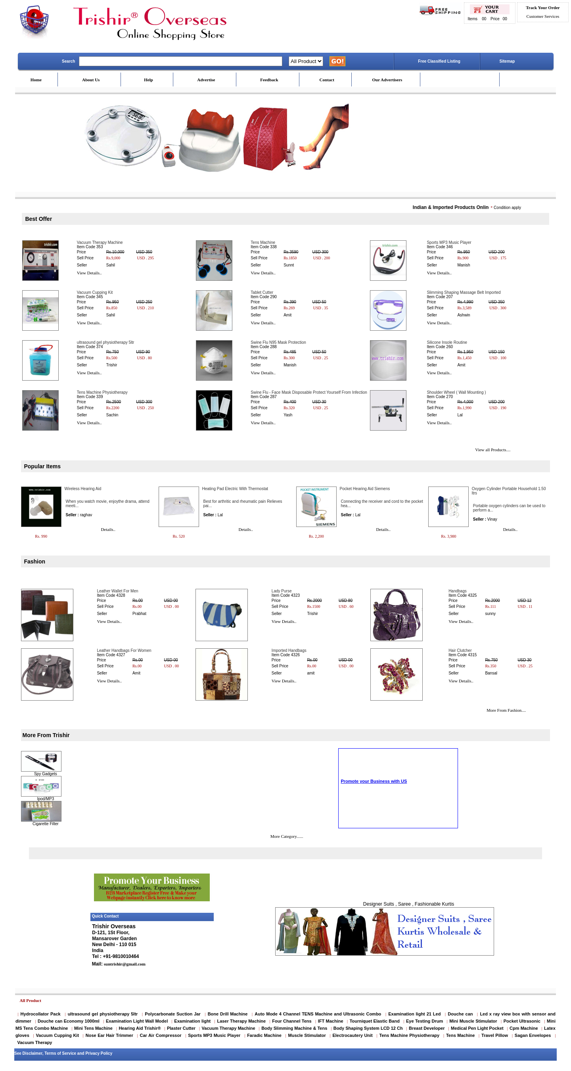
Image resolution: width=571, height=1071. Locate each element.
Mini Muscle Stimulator (473, 1021)
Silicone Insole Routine (447, 342)
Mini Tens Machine (93, 1028)
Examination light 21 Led (414, 1014)
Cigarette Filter (46, 824)
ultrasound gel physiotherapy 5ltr (105, 342)
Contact (327, 79)
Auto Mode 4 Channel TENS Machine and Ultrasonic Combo (318, 1014)
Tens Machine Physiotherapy (102, 392)
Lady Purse (282, 591)
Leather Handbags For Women (124, 650)
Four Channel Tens (291, 1021)
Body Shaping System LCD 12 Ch (368, 1028)
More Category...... (286, 836)
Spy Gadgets (45, 774)
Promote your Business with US (374, 810)
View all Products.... (492, 449)
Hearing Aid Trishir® (140, 1028)
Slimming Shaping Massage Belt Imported (463, 292)
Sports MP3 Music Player (449, 242)
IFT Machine (330, 1021)
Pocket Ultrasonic (522, 1021)
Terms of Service (60, 1053)
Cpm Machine (524, 1028)
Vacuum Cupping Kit (95, 292)
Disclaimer (32, 1053)
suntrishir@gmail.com (124, 964)
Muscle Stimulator (307, 1035)
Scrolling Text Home (360, 814)
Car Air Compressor (160, 1035)
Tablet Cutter (262, 292)
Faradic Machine (264, 1035)
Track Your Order (543, 7)
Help (148, 79)
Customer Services (543, 16)
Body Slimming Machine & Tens (294, 1028)
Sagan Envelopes (533, 1035)
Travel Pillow (494, 1035)
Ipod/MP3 (45, 799)
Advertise (206, 79)
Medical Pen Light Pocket (477, 1028)
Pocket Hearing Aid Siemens (365, 489)
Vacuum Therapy (34, 1042)
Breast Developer (427, 1028)
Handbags (457, 591)
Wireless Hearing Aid (83, 489)
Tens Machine (263, 242)
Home (36, 79)
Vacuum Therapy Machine (100, 242)
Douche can (460, 1014)
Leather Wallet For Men (117, 591)
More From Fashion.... (506, 710)
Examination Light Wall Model (137, 1021)
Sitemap (507, 61)
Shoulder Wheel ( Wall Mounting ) (456, 392)
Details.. (108, 529)
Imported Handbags (289, 650)
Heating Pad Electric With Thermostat (235, 489)
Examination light (192, 1021)
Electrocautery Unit (352, 1035)
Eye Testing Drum (424, 1021)
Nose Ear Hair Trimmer (109, 1035)
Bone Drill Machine (228, 1014)
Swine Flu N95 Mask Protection (278, 342)
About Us (91, 79)
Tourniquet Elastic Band (375, 1021)
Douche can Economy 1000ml (69, 1021)
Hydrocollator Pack (41, 1014)
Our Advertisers (387, 79)
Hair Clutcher (459, 650)
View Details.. (89, 272)
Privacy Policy (98, 1053)
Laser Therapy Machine (241, 1021)
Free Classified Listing (439, 61)
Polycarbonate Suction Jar (172, 1014)
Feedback (269, 79)
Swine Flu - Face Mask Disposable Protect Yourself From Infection (309, 392)
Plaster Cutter (181, 1028)
